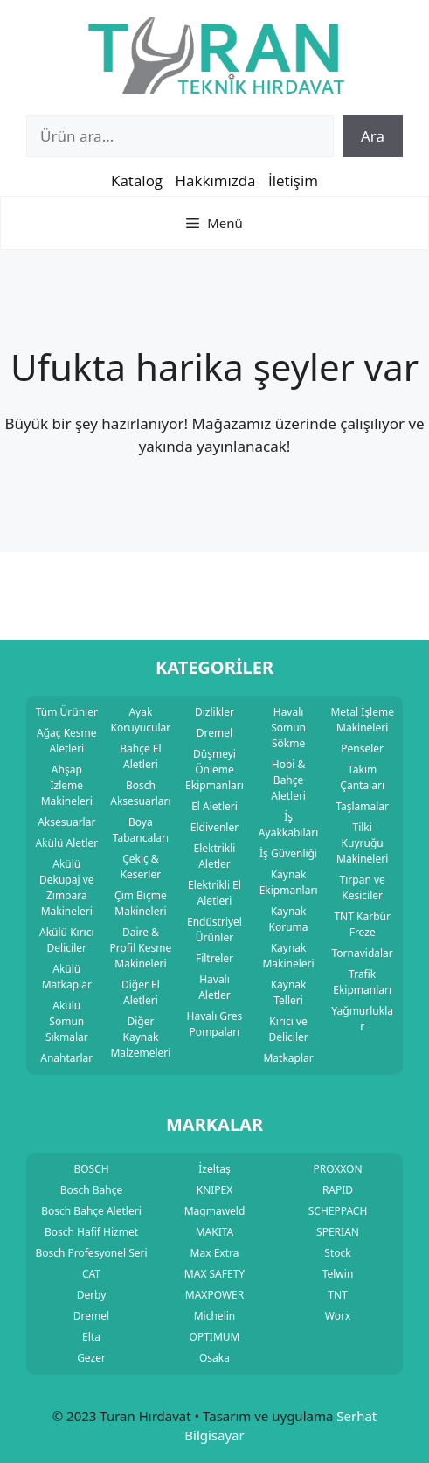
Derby (92, 1294)
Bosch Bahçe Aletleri (91, 1210)
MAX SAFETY (214, 1273)
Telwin (338, 1273)
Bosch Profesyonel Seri (91, 1252)
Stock (337, 1252)
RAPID (337, 1189)
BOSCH (90, 1168)
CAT (91, 1273)
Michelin (215, 1315)
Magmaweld (215, 1210)
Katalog (137, 180)
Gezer (91, 1357)
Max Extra (214, 1252)
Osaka (214, 1357)
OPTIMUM (215, 1336)
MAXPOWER (214, 1294)
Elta (91, 1336)
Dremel (91, 1315)
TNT (337, 1294)
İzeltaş (214, 1168)
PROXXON (337, 1168)
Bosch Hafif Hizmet (91, 1231)
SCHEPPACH (338, 1210)
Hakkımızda (216, 180)
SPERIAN (337, 1231)
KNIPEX (215, 1189)
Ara (372, 136)
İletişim (293, 180)
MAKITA (215, 1231)
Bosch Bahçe (91, 1189)
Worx (337, 1315)
